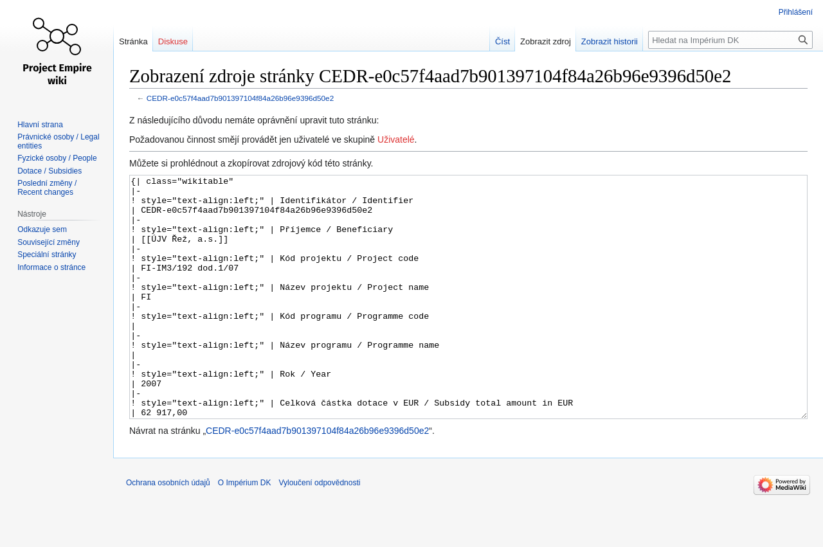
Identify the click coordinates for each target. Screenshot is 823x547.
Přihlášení (796, 12)
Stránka (133, 41)
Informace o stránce (51, 267)
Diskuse (173, 41)
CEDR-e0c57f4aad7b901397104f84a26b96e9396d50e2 (240, 98)
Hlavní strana (40, 124)
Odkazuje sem (42, 229)
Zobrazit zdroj (545, 41)
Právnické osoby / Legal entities (58, 141)
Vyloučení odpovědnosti (319, 530)
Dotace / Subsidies (49, 170)
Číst (502, 41)
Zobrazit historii (609, 41)
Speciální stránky (46, 254)
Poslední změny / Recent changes (47, 188)
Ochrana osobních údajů (168, 530)
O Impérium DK (244, 530)
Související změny (48, 242)
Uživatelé (396, 139)
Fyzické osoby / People (56, 158)
